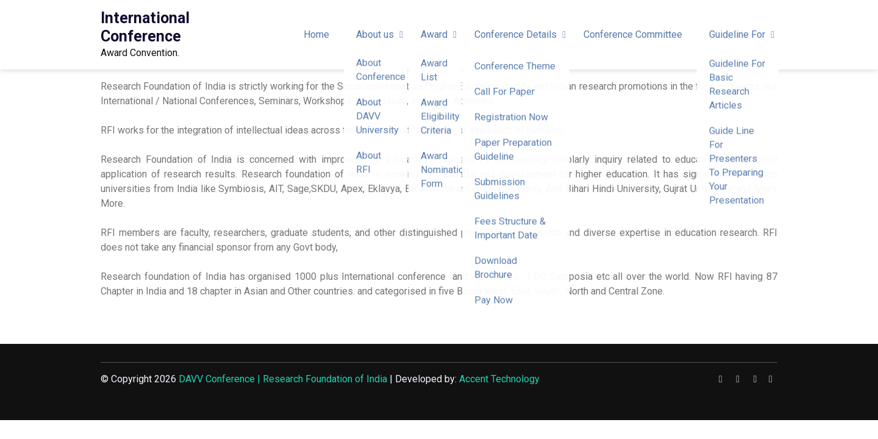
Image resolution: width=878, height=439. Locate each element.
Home (316, 34)
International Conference (145, 27)
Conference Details (515, 34)
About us (375, 34)
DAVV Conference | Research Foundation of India (283, 379)
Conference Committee (633, 34)
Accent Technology (499, 379)
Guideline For (737, 34)
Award (434, 34)
